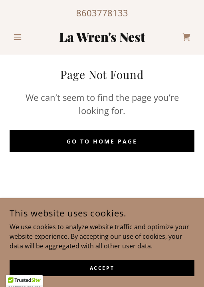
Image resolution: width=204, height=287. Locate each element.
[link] (101, 37)
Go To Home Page (102, 141)
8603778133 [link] (102, 13)
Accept (102, 268)
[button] (23, 37)
